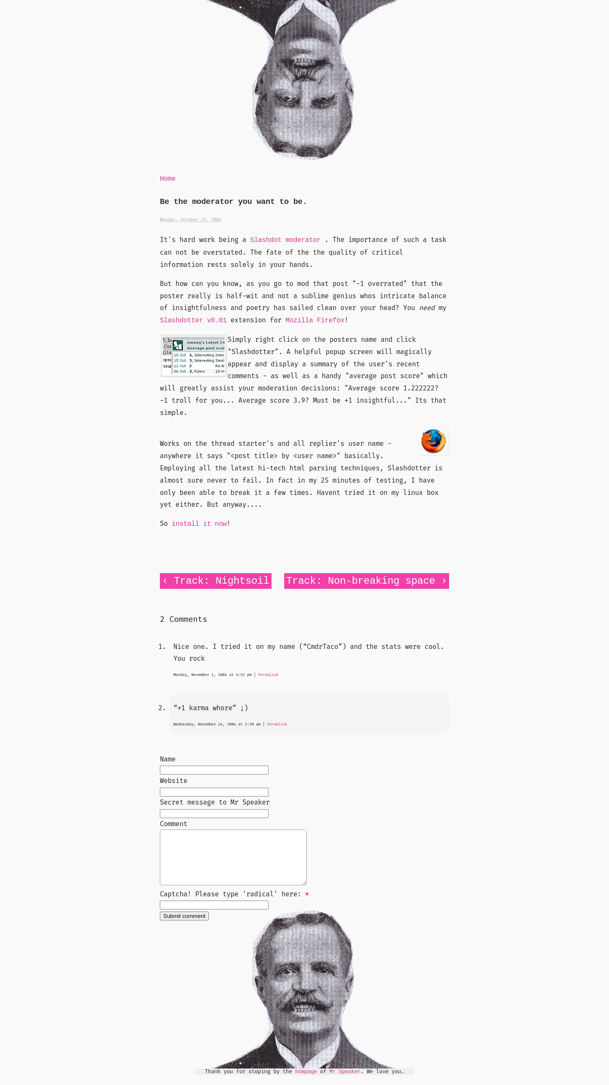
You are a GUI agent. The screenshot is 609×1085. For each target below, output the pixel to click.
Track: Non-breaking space (360, 581)
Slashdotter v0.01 (193, 320)
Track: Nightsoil (221, 581)
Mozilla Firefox (314, 320)
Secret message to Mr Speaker (215, 802)
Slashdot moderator (285, 240)
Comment (173, 823)
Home (168, 179)
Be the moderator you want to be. (233, 202)
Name (168, 759)
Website (173, 780)
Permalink (268, 675)
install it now (199, 524)
